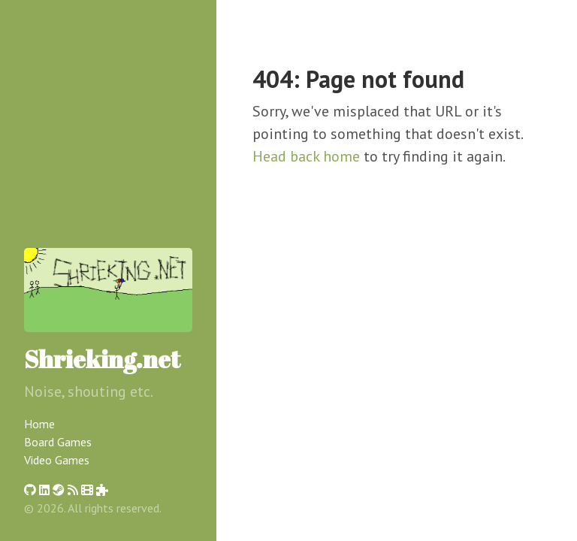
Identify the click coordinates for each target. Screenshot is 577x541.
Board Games (58, 441)
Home (39, 423)
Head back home (306, 156)
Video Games (56, 459)
